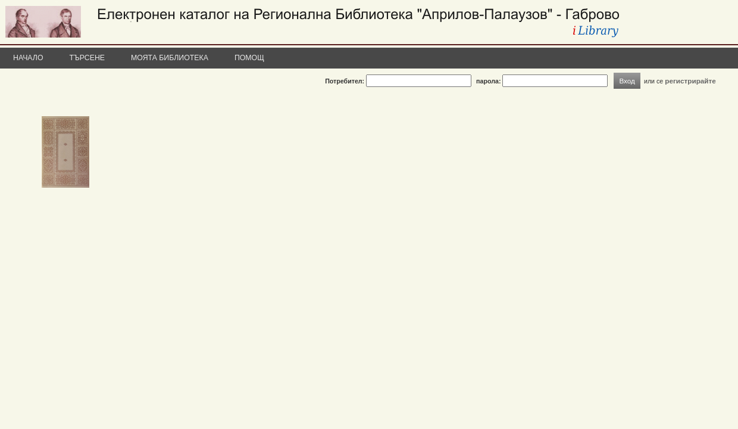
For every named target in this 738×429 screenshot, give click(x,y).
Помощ (249, 58)
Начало (28, 58)
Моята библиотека (169, 58)
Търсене (87, 58)
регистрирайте (690, 81)
